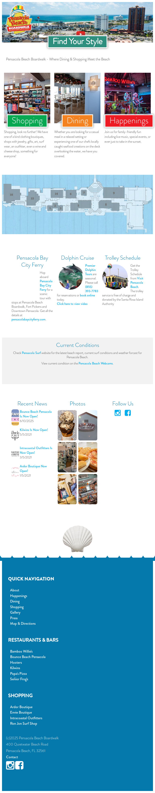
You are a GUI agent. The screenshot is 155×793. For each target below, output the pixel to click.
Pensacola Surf (31, 353)
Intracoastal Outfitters (26, 718)
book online (87, 295)
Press (14, 618)
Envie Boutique (21, 712)
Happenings (18, 595)
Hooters (16, 662)
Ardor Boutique (21, 707)
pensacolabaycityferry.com (28, 319)
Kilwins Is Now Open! (34, 430)
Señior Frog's (19, 679)
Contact (12, 757)
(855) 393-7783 (91, 288)
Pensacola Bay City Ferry (46, 285)
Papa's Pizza (18, 673)
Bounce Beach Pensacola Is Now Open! (36, 414)
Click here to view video (72, 303)
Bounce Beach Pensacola (28, 656)
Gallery (15, 612)
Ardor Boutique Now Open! (33, 468)
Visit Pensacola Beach (136, 282)
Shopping (17, 607)
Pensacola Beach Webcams (96, 363)
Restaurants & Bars (33, 640)
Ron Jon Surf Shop (23, 723)
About (14, 590)
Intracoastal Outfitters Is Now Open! (36, 450)
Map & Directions (23, 623)
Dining (15, 601)
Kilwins (15, 668)
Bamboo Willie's (21, 651)
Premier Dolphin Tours (90, 269)
